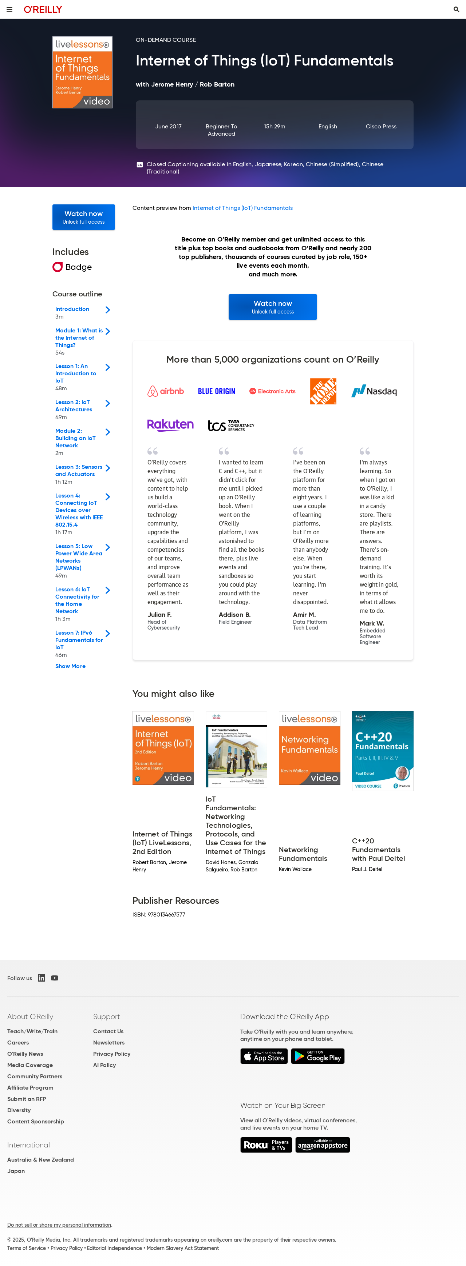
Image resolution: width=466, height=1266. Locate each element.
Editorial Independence (114, 1248)
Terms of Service (26, 1248)
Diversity (19, 1110)
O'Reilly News (25, 1054)
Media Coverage (30, 1065)
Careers (18, 1042)
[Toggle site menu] (9, 9)
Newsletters (109, 1042)
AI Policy (104, 1065)
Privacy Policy (111, 1054)
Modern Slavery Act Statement (183, 1248)
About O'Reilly (30, 1016)
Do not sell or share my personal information (59, 1225)
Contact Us (108, 1031)
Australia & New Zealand (40, 1159)
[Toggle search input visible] (456, 9)
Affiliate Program (30, 1087)
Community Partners (34, 1076)
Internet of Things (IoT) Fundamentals (243, 207)
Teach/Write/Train (32, 1031)
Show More (70, 666)
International (28, 1145)
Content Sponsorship (35, 1121)
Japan (16, 1171)
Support (106, 1016)
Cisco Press (381, 126)
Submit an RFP (26, 1099)
